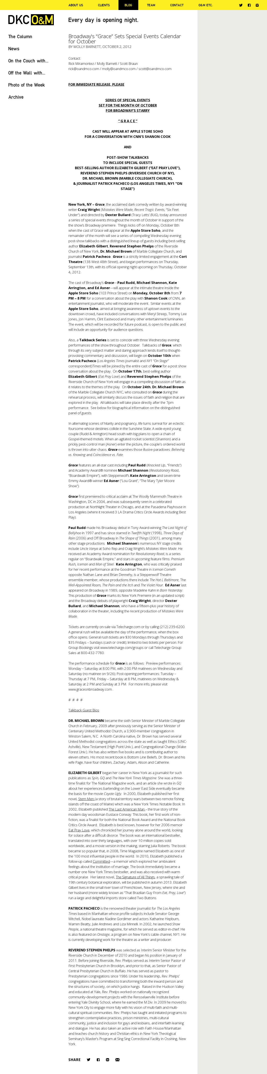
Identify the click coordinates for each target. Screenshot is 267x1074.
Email (117, 1059)
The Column (20, 36)
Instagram (257, 5)
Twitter (241, 5)
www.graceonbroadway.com (90, 689)
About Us (75, 5)
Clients (104, 5)
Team (151, 5)
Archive (16, 97)
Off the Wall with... (26, 73)
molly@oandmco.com (119, 68)
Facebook (249, 5)
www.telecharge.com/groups (122, 647)
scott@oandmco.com (155, 68)
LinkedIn (107, 1059)
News (13, 48)
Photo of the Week (26, 85)
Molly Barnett (87, 46)
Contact (177, 5)
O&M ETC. (206, 5)
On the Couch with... (28, 60)
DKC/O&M (31, 19)
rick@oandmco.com (83, 68)
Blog (128, 5)
